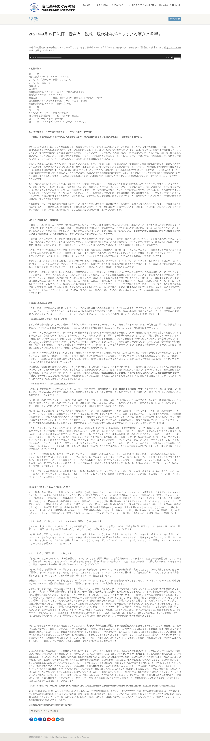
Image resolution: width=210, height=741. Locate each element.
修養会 (55, 711)
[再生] (30, 57)
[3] (162, 446)
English (176, 5)
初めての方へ (121, 5)
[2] (169, 428)
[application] (105, 56)
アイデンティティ (40, 711)
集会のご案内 (103, 5)
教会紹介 (88, 5)
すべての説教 (175, 19)
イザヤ (50, 711)
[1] (118, 314)
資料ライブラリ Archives (143, 5)
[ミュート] (172, 57)
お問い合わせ (163, 5)
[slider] (49, 57)
